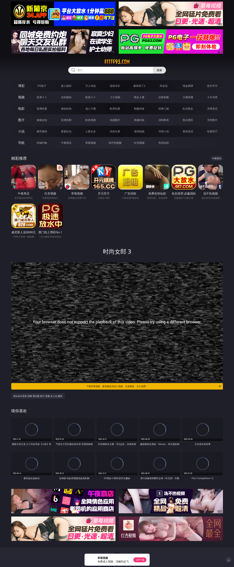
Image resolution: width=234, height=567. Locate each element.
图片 (21, 120)
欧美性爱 (115, 108)
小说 (21, 131)
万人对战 (90, 86)
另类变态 (212, 108)
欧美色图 (90, 120)
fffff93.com (117, 62)
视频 (21, 97)
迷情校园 (139, 131)
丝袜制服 (163, 97)
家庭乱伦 (66, 131)
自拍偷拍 (66, 97)
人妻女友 (90, 131)
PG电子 (42, 86)
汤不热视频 (114, 143)
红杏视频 (139, 143)
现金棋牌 (188, 86)
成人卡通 (90, 108)
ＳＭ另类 (212, 97)
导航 (21, 142)
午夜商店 (66, 143)
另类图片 (212, 120)
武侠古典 (115, 131)
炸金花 (164, 86)
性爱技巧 (212, 131)
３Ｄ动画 (115, 97)
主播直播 (188, 97)
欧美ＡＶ (90, 97)
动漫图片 (115, 120)
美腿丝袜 (139, 120)
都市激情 (42, 131)
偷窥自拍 (42, 120)
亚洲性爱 (42, 108)
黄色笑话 (188, 131)
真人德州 (66, 86)
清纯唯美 (163, 120)
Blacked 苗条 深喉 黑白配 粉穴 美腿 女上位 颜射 (38, 396)
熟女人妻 (139, 97)
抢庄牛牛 (212, 86)
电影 (21, 108)
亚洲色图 (66, 120)
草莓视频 (90, 143)
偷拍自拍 (66, 108)
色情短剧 (163, 143)
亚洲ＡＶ (42, 97)
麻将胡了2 (139, 86)
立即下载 (139, 559)
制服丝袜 (139, 108)
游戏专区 (115, 86)
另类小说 (163, 131)
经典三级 (163, 108)
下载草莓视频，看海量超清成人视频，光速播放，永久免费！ (153, 386)
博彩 (21, 86)
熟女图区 (188, 120)
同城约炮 (42, 143)
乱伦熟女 (188, 108)
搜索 (159, 70)
